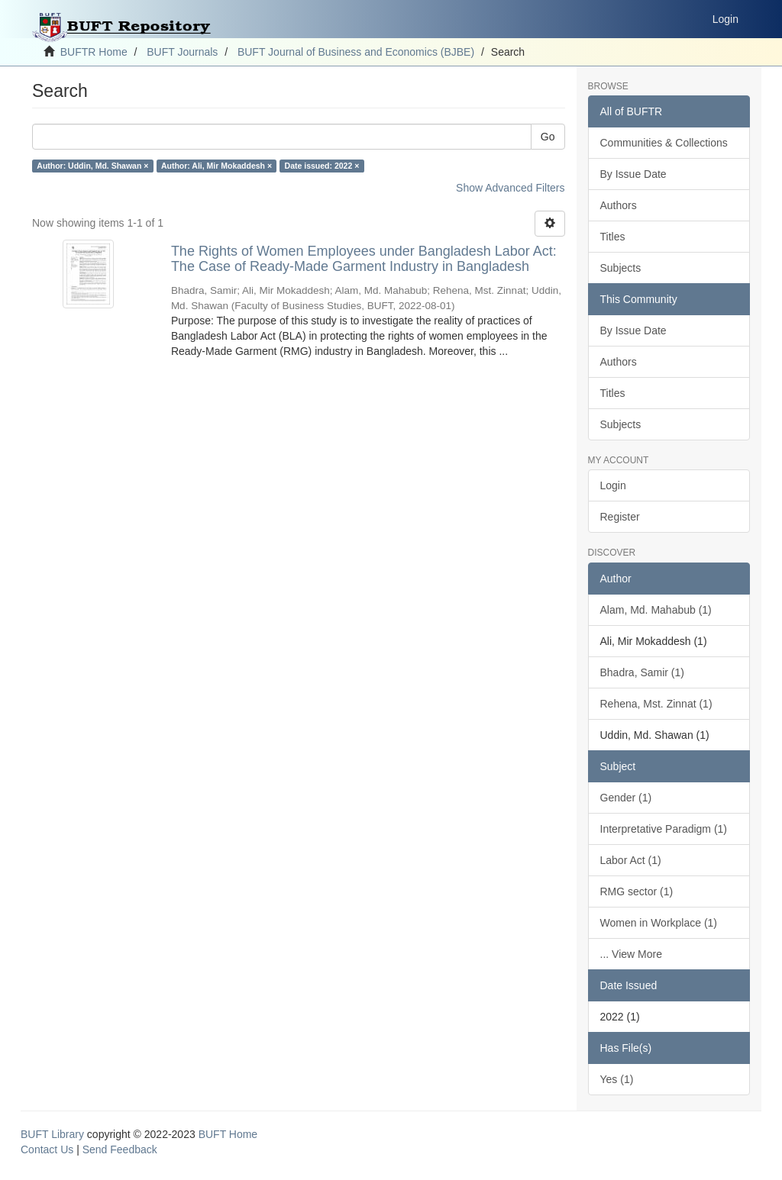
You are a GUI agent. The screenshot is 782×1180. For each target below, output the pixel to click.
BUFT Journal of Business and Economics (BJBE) (356, 52)
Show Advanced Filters (510, 188)
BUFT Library (52, 1134)
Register (620, 517)
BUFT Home (228, 1134)
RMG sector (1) (637, 891)
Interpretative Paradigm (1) (664, 829)
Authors (618, 205)
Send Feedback (119, 1149)
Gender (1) (626, 798)
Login (613, 485)
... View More (631, 954)
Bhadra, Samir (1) (642, 672)
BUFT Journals (182, 52)
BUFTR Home (94, 52)
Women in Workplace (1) (659, 923)
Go (548, 137)
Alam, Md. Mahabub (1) (656, 610)
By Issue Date (633, 174)
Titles (612, 237)
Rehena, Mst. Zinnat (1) (656, 704)
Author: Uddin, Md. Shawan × (92, 165)
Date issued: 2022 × (322, 165)
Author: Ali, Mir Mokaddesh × (216, 165)
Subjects (620, 268)
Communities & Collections (664, 143)
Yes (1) (617, 1079)
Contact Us (47, 1149)
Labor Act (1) (630, 860)
